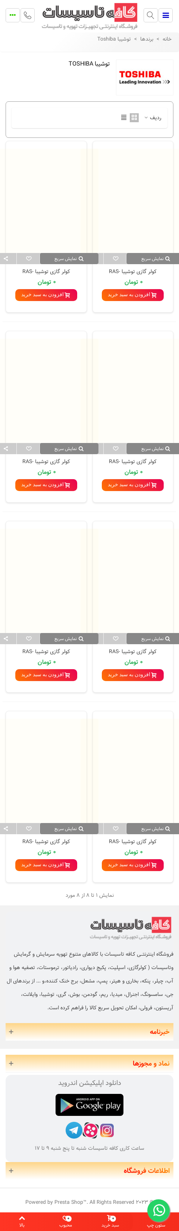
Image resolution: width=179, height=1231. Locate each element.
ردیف (152, 118)
